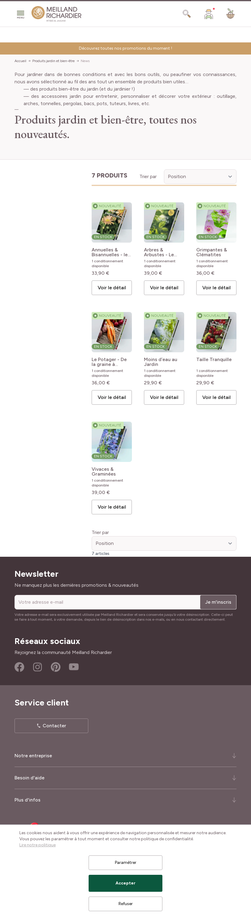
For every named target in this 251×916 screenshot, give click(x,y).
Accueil (20, 61)
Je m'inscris (218, 602)
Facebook (19, 667)
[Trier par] (200, 176)
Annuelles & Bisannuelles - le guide (110, 252)
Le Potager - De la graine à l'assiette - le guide (109, 362)
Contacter (54, 725)
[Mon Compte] (209, 14)
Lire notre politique (37, 845)
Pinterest (55, 667)
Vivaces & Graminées (104, 471)
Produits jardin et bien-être (53, 61)
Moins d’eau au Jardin (160, 362)
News (85, 61)
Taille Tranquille (214, 359)
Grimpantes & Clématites (211, 252)
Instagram (37, 667)
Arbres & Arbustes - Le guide (159, 252)
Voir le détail (112, 287)
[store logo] (56, 14)
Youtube (74, 667)
